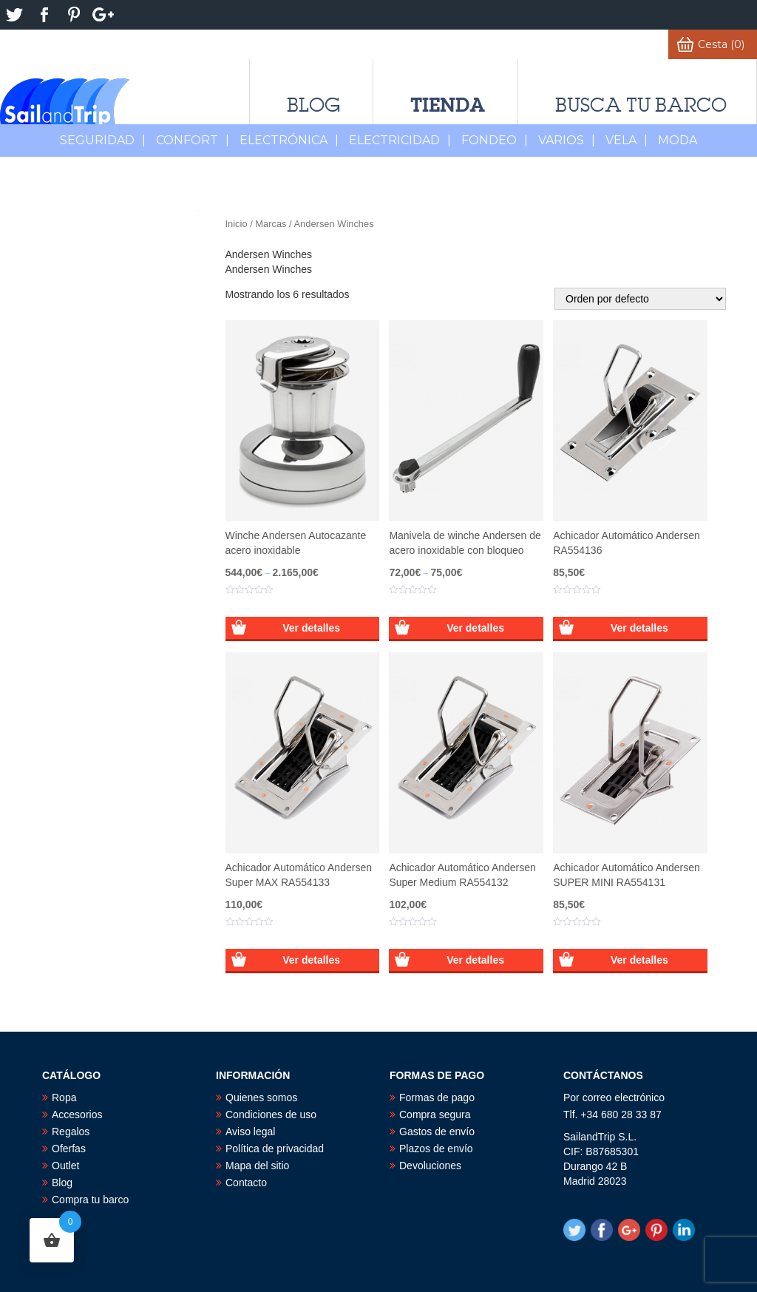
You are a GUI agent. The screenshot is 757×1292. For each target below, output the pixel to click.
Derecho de (191, 44)
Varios (566, 140)
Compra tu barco (90, 1199)
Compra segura (435, 1114)
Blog (313, 105)
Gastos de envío (437, 1131)
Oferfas (69, 1148)
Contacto (246, 1182)
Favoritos (544, 44)
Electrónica (289, 140)
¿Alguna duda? (393, 44)
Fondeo (494, 140)
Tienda (447, 105)
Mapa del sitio (257, 1165)
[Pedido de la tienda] (640, 299)
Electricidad (400, 140)
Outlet (65, 1165)
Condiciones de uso (270, 1114)
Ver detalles (311, 628)
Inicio (236, 223)
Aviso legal (250, 1131)
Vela (626, 140)
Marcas (270, 223)
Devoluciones (430, 1165)
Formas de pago (437, 1097)
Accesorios (77, 1114)
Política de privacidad (274, 1148)
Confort (192, 140)
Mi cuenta (628, 44)
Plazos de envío (436, 1148)
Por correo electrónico (614, 1097)
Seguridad (103, 140)
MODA (677, 140)
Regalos (70, 1131)
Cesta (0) (721, 44)
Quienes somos (261, 1097)
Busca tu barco (641, 105)
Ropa (64, 1097)
